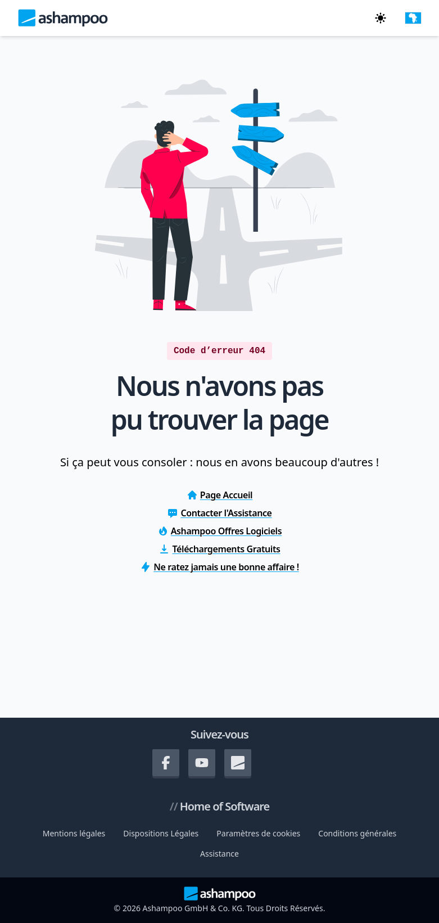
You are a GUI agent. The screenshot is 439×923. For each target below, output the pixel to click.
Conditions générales (357, 833)
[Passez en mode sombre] (380, 18)
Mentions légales (74, 833)
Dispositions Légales (160, 833)
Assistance (219, 853)
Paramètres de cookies (258, 833)
